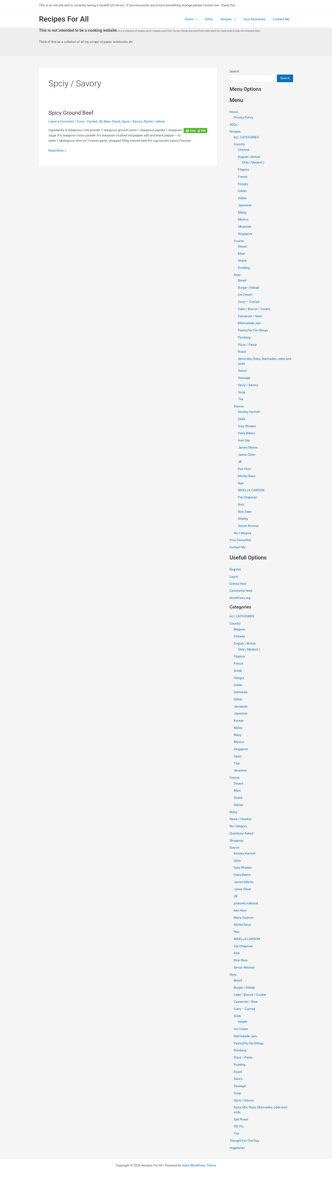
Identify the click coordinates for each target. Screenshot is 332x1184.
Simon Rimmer (248, 526)
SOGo (213, 19)
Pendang (244, 338)
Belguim (239, 629)
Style (237, 275)
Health (242, 1022)
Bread (242, 281)
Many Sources (244, 918)
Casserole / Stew (250, 316)
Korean (239, 721)
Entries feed (238, 584)
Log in (234, 577)
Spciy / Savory (132, 121)
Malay (242, 212)
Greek (238, 671)
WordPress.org (240, 598)
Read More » (57, 150)
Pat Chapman (247, 497)
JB (100, 121)
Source (238, 406)
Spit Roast (241, 1119)
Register (235, 570)
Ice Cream (245, 295)
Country (239, 144)
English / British (249, 157)
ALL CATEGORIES (246, 137)
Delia (241, 419)
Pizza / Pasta (247, 345)
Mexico (243, 220)
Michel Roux (246, 476)
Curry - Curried (87, 121)
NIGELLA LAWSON (251, 490)
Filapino (243, 170)
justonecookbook (246, 903)
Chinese (243, 150)
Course (239, 241)
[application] (201, 19)
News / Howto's (241, 819)
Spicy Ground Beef (70, 113)
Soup (241, 392)
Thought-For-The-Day (244, 1141)
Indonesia (241, 692)
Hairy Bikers (246, 433)
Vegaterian (237, 1148)
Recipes (231, 19)
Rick (241, 505)
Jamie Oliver (247, 455)
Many (238, 735)
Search (234, 71)
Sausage (244, 378)
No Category (242, 533)
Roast (242, 352)
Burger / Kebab (248, 288)
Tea (240, 399)
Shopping (236, 841)
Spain (238, 756)
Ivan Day (244, 440)
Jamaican (241, 707)
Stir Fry (239, 1127)
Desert (242, 246)
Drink (237, 1016)
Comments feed (241, 591)
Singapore (245, 234)
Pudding (244, 268)
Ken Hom (244, 469)
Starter (148, 121)
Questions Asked (241, 834)
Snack (116, 121)
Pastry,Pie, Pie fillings (253, 330)
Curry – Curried (248, 302)
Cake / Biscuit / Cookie (254, 309)
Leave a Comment (61, 121)
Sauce (242, 371)
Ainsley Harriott (249, 412)
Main (107, 121)
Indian (242, 191)
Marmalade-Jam (249, 323)
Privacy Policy (243, 117)
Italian (242, 198)
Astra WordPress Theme (199, 1165)
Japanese (245, 205)
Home (196, 19)
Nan (241, 483)
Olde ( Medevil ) (253, 163)
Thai (237, 764)
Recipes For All (64, 19)
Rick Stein (245, 512)
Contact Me (282, 19)
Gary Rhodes (247, 426)
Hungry (243, 184)
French (243, 177)
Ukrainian (244, 227)
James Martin (248, 448)
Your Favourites (256, 19)
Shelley (243, 519)
